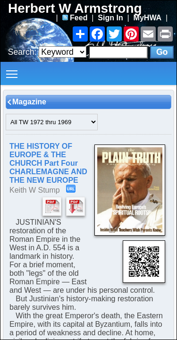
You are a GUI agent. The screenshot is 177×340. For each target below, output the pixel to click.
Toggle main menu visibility (12, 71)
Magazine (29, 102)
